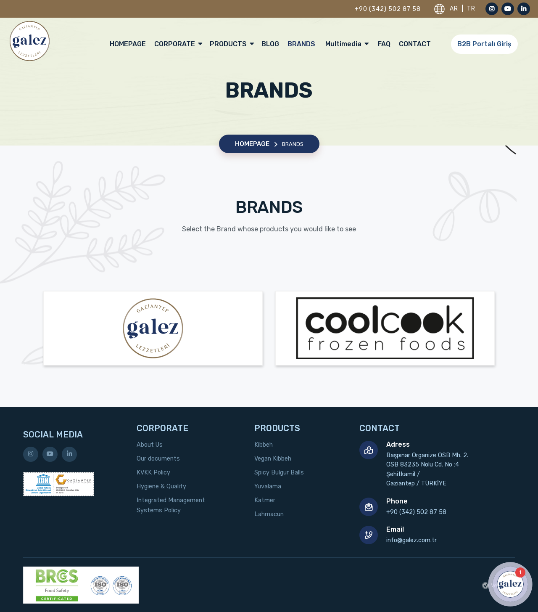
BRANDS (301, 44)
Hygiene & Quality (161, 486)
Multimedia (346, 44)
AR (455, 8)
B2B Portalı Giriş (484, 44)
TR (471, 8)
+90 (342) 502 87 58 (388, 9)
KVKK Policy (153, 472)
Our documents (158, 458)
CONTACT (415, 44)
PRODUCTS (231, 44)
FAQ (384, 44)
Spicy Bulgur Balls (279, 472)
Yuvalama (267, 486)
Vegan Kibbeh (272, 458)
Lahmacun (269, 514)
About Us (150, 444)
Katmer (264, 500)
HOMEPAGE (128, 44)
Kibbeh (263, 444)
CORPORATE (177, 44)
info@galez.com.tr (411, 540)
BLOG (270, 44)
